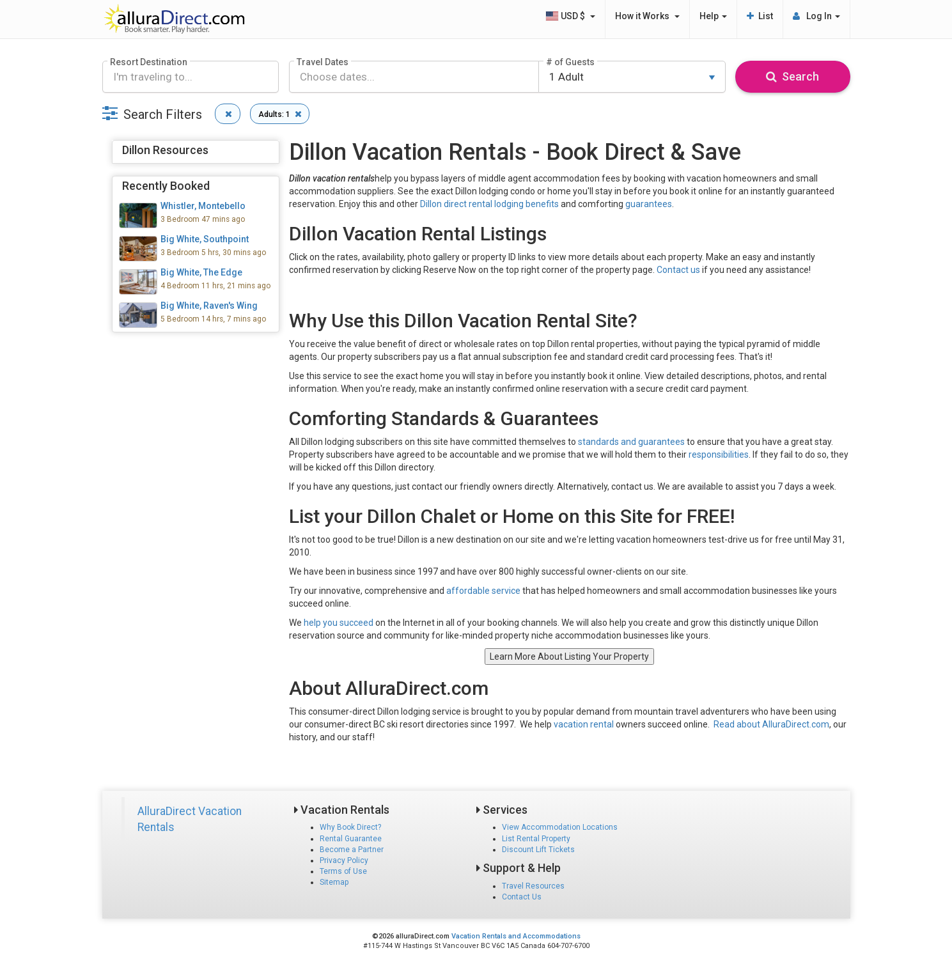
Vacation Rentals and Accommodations (516, 936)
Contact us (678, 270)
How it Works (647, 16)
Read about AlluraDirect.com (771, 724)
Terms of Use (343, 871)
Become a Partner (352, 849)
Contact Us (522, 896)
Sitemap (334, 882)
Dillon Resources (165, 150)
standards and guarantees (631, 442)
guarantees (648, 204)
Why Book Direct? (350, 827)
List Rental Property (536, 838)
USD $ (570, 16)
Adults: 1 (281, 113)
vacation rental (584, 724)
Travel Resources (533, 886)
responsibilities (719, 454)
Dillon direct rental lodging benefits (489, 204)
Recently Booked (166, 185)
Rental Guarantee (351, 838)
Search (792, 76)
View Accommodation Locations (560, 827)
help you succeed (338, 623)
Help (713, 16)
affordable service (483, 591)
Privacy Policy (344, 860)
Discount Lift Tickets (538, 849)
